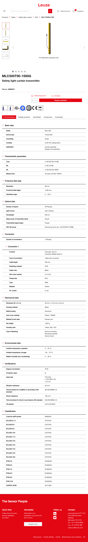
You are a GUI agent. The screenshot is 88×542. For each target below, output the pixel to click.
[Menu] (4, 11)
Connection (8, 234)
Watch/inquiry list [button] (38, 96)
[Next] (84, 47)
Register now (33, 524)
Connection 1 (12, 246)
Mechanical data (10, 298)
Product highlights (8, 515)
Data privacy (37, 537)
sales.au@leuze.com (75, 528)
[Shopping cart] (85, 10)
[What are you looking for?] (29, 11)
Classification (9, 411)
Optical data (8, 201)
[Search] (50, 11)
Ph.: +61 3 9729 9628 (75, 522)
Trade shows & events (9, 513)
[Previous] (13, 47)
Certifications (9, 364)
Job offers (5, 518)
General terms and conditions (72, 537)
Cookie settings (48, 537)
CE (84, 537)
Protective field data (11, 181)
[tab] (9, 117)
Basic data (8, 125)
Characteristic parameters (14, 156)
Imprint (58, 537)
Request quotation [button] (60, 100)
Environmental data (11, 343)
